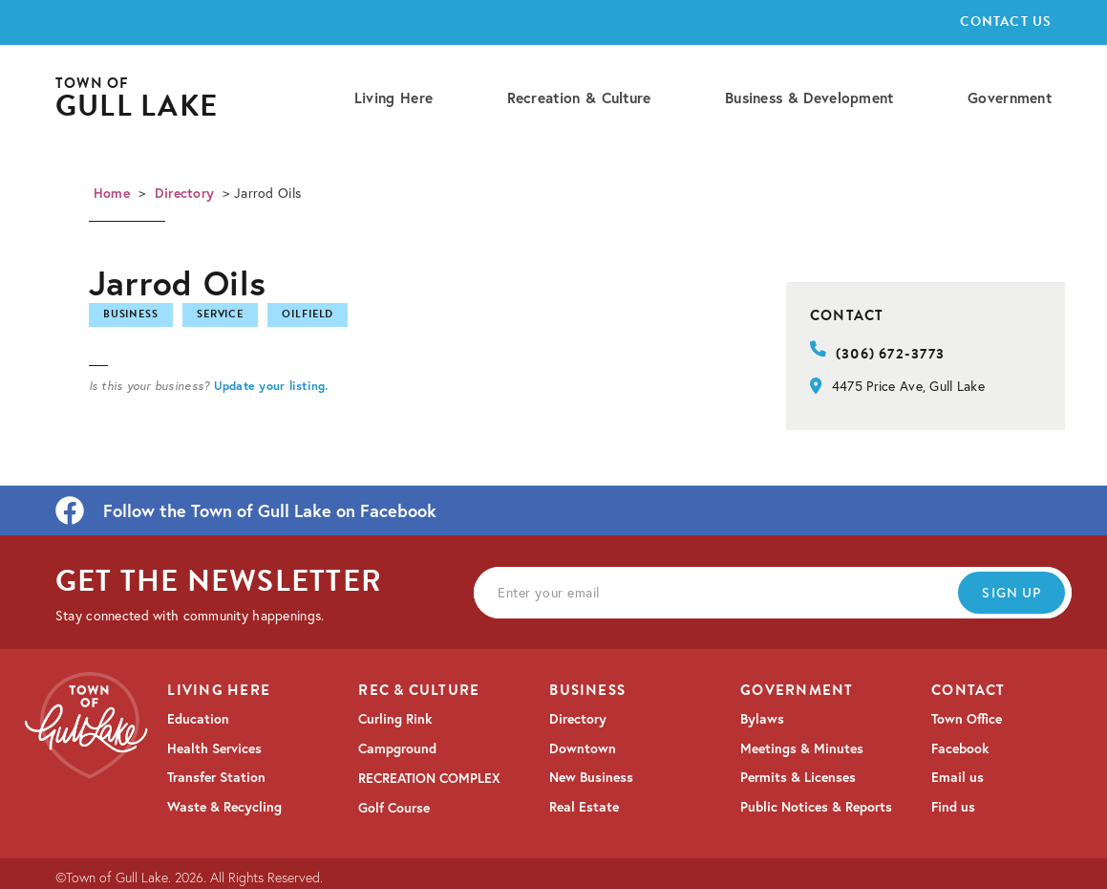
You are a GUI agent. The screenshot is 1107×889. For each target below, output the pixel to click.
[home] (136, 99)
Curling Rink (395, 718)
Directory (185, 193)
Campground (397, 748)
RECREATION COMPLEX (429, 778)
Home (112, 193)
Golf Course (394, 807)
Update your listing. (271, 385)
